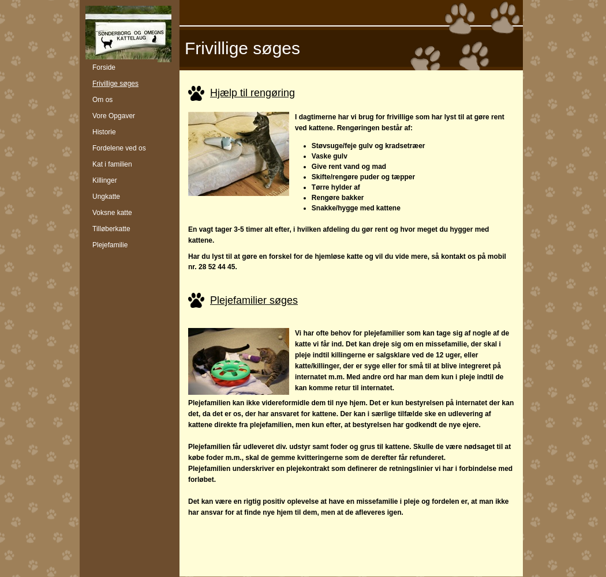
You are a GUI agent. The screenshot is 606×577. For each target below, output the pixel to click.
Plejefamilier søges (254, 300)
